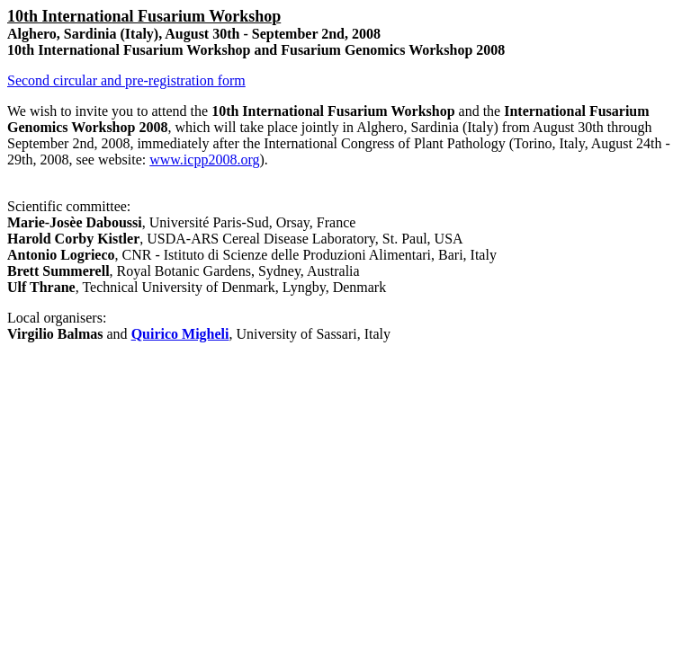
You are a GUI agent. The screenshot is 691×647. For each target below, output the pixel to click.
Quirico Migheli (180, 333)
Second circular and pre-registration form (126, 80)
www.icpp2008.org (204, 159)
